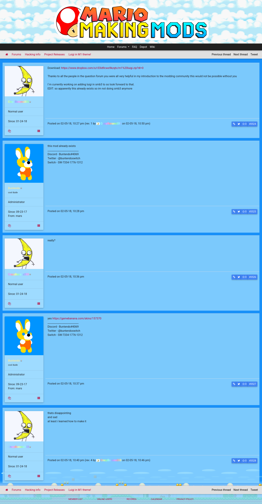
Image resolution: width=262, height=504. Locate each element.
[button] (234, 124)
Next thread (240, 54)
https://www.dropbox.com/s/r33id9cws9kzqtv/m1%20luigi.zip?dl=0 (102, 68)
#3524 (252, 124)
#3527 (252, 384)
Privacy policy (184, 499)
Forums (122, 47)
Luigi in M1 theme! (80, 54)
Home (111, 47)
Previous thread (221, 54)
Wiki (152, 47)
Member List (75, 499)
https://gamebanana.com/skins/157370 (76, 318)
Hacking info (33, 54)
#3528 (252, 460)
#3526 (252, 277)
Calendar (156, 499)
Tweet (254, 54)
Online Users (104, 499)
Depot (143, 47)
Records (131, 499)
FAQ (134, 47)
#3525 (252, 211)
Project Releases (54, 54)
